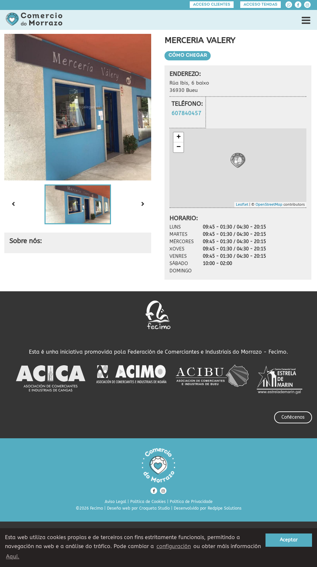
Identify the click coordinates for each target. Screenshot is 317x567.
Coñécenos (293, 417)
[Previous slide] (13, 204)
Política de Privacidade (191, 501)
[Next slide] (142, 204)
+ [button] (178, 137)
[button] (78, 204)
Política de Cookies (148, 501)
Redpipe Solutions (225, 508)
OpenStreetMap (269, 204)
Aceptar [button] (289, 540)
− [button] (178, 147)
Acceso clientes (211, 5)
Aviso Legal (115, 501)
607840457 (186, 113)
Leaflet (242, 204)
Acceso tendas (260, 5)
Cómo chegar (187, 55)
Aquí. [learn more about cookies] (12, 556)
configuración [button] (174, 546)
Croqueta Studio (154, 508)
